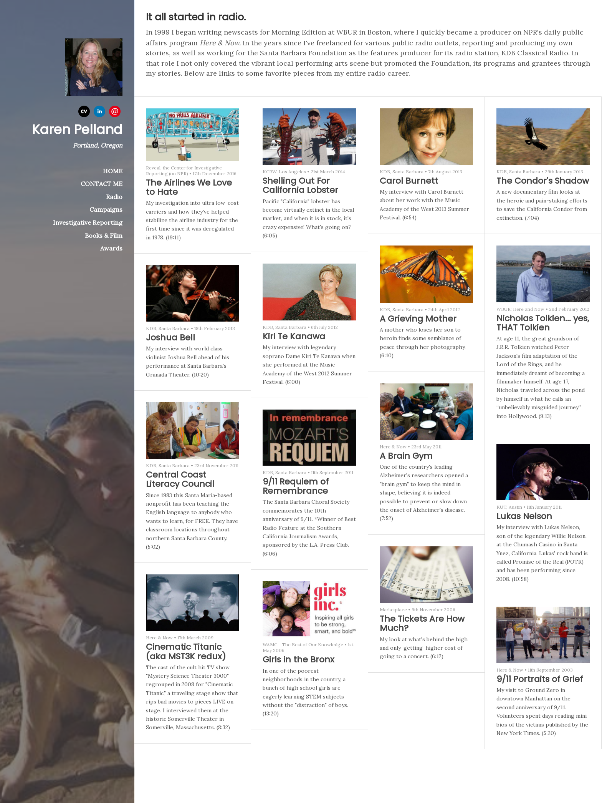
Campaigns (105, 209)
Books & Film (103, 235)
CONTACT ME (101, 183)
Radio (114, 197)
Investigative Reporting (87, 222)
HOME (112, 171)
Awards (111, 248)
